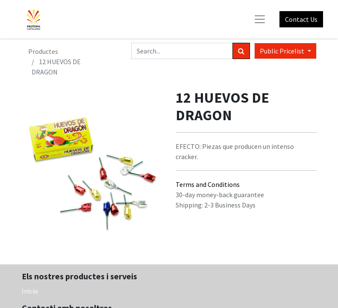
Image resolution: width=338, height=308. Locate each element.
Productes (43, 51)
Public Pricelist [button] (283, 51)
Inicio (30, 291)
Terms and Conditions (208, 184)
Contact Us (301, 19)
